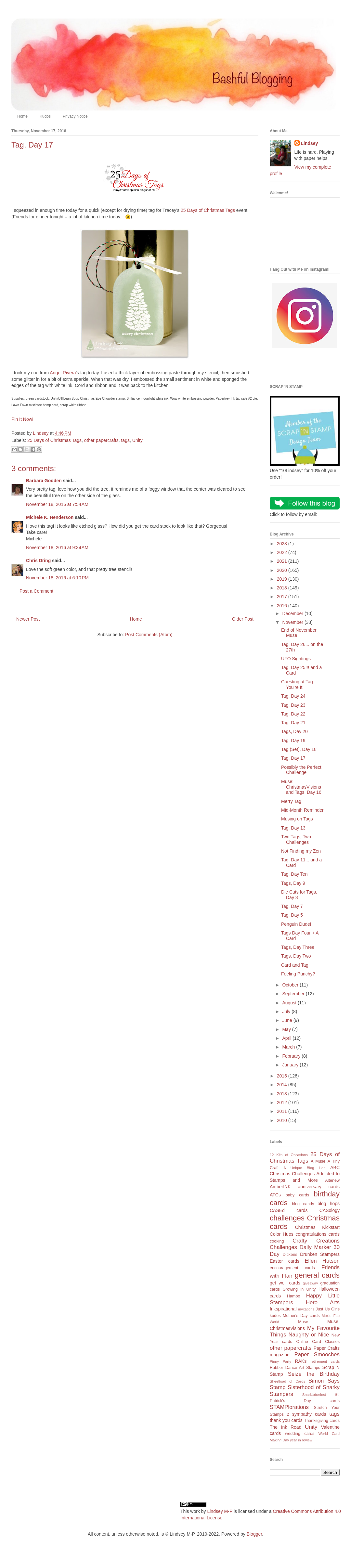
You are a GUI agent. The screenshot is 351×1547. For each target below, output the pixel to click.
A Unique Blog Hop (304, 1168)
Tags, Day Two (296, 956)
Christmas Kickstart (317, 1227)
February (292, 1056)
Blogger (254, 1534)
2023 (282, 543)
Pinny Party (280, 1361)
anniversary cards (319, 1186)
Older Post (243, 619)
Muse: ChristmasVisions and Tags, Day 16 (301, 787)
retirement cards (325, 1361)
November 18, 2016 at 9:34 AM (57, 547)
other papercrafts (101, 440)
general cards (317, 1275)
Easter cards (284, 1261)
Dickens (290, 1254)
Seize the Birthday (314, 1374)
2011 (282, 1111)
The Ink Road (285, 1427)
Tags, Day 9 (293, 883)
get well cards (285, 1282)
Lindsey (309, 143)
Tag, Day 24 (293, 696)
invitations (306, 1309)
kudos (275, 1315)
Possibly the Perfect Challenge (301, 770)
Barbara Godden (44, 480)
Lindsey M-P (219, 1511)
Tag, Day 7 (292, 906)
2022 (282, 552)
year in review (301, 1440)
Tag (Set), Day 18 (299, 749)
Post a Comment (36, 591)
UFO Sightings (296, 658)
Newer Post (28, 619)
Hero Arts (323, 1302)
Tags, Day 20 (294, 731)
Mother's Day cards (301, 1315)
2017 (282, 596)
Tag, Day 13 (293, 828)
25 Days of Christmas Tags (208, 210)
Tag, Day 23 (293, 705)
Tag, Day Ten (294, 874)
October (291, 984)
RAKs (300, 1361)
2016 (282, 605)
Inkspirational (283, 1308)
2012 (282, 1102)
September (294, 993)
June (287, 1020)
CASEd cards (288, 1210)
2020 (282, 570)
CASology (329, 1210)
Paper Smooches (317, 1354)
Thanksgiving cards (322, 1420)
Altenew (332, 1180)
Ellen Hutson (322, 1261)
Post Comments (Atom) (148, 634)
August (289, 1002)
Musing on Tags (297, 818)
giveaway (310, 1283)
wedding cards (299, 1433)
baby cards (297, 1195)
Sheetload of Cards (287, 1381)
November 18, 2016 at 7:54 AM (57, 504)
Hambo (293, 1296)
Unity (137, 440)
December (293, 613)
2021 (282, 561)
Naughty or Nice (308, 1335)
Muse (303, 1322)
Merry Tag (291, 801)
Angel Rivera (63, 372)
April (287, 1038)
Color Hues (281, 1234)
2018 (282, 587)
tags (125, 440)
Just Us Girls (328, 1309)
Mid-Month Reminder (302, 810)
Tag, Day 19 (293, 740)
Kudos (45, 116)
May (287, 1029)
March (289, 1047)
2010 (282, 1120)
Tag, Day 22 (293, 713)
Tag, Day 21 (293, 722)
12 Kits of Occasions (289, 1155)
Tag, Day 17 (293, 758)
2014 (282, 1084)
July (287, 1011)
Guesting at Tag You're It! (297, 684)
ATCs (275, 1194)
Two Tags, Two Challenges (296, 839)
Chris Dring (38, 560)
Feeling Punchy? (298, 973)
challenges (287, 1218)
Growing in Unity (299, 1289)
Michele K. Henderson (49, 517)
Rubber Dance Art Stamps (295, 1367)
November (293, 622)
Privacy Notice (75, 116)
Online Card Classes (318, 1341)
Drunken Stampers (320, 1254)
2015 (282, 1075)
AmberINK (280, 1186)
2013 (282, 1093)
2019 (282, 579)
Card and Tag (294, 965)
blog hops (329, 1203)
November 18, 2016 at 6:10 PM (57, 577)
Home (22, 116)
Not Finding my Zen (301, 851)
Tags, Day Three (297, 947)
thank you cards (286, 1420)
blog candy (303, 1204)
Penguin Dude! (296, 924)
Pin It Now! (22, 419)
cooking (277, 1241)
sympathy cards (309, 1414)
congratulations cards (317, 1234)
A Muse (318, 1161)
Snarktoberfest (314, 1395)
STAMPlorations (289, 1407)
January (291, 1064)
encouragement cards (292, 1268)
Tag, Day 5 (292, 915)
